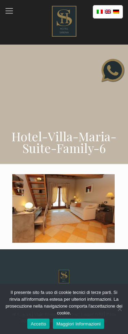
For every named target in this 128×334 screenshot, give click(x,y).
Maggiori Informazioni (78, 323)
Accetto (38, 323)
